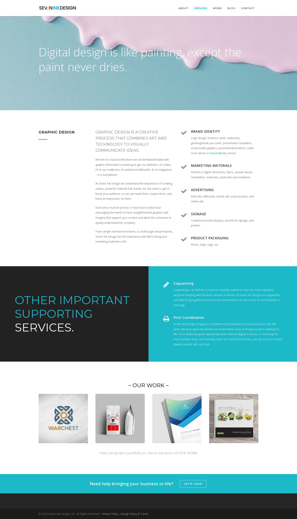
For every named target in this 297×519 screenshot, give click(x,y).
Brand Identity (218, 153)
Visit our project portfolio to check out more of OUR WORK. (148, 453)
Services (200, 8)
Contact (248, 8)
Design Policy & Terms (134, 514)
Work (217, 8)
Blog (231, 8)
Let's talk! (193, 483)
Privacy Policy (110, 514)
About (183, 8)
